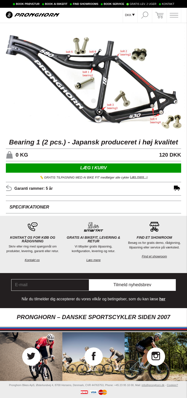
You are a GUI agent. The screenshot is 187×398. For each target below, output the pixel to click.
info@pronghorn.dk (153, 385)
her (162, 299)
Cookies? (172, 385)
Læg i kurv (93, 167)
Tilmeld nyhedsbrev (132, 284)
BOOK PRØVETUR (27, 3)
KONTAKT (168, 3)
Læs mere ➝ (139, 177)
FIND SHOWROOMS (85, 3)
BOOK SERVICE (114, 3)
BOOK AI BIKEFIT (56, 3)
